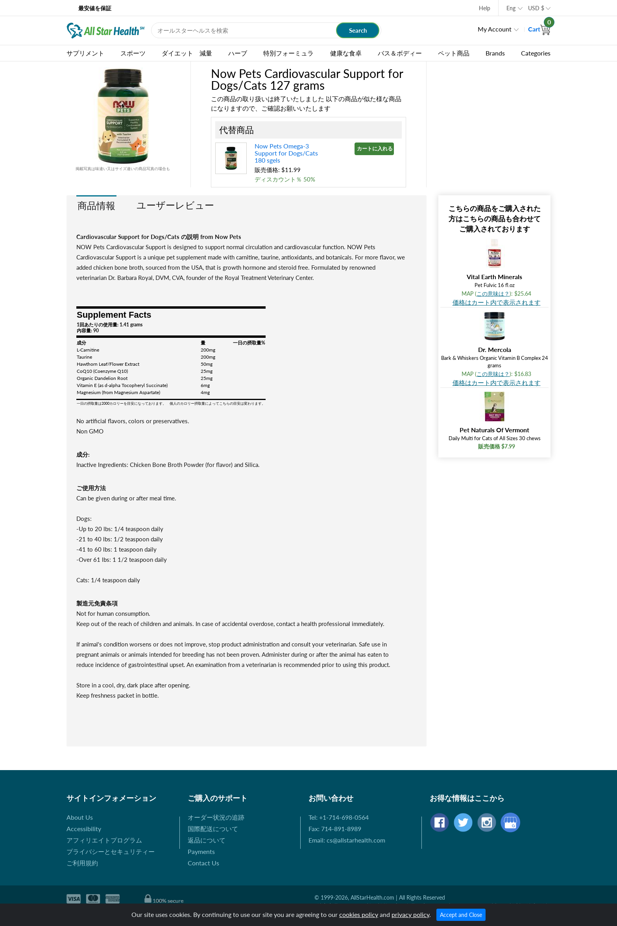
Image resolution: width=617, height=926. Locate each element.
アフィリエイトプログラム (104, 840)
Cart (539, 29)
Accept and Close (461, 914)
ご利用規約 (82, 863)
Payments (201, 851)
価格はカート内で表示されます (497, 302)
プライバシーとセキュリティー (111, 851)
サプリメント (85, 53)
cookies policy (358, 914)
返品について (206, 840)
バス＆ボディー (400, 53)
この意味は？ (493, 293)
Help (484, 8)
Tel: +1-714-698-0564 (338, 817)
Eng (510, 8)
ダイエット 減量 (187, 53)
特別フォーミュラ (288, 53)
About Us (80, 817)
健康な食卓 (346, 53)
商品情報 (96, 205)
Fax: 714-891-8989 (334, 828)
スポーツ (133, 53)
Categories (535, 53)
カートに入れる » (375, 148)
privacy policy (410, 914)
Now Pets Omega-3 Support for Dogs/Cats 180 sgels (287, 153)
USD (536, 8)
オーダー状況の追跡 (216, 817)
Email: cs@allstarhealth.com (346, 840)
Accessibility (84, 828)
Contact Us (203, 863)
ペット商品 (453, 53)
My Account (495, 29)
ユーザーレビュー (175, 205)
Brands (495, 53)
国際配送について (213, 828)
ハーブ (237, 53)
